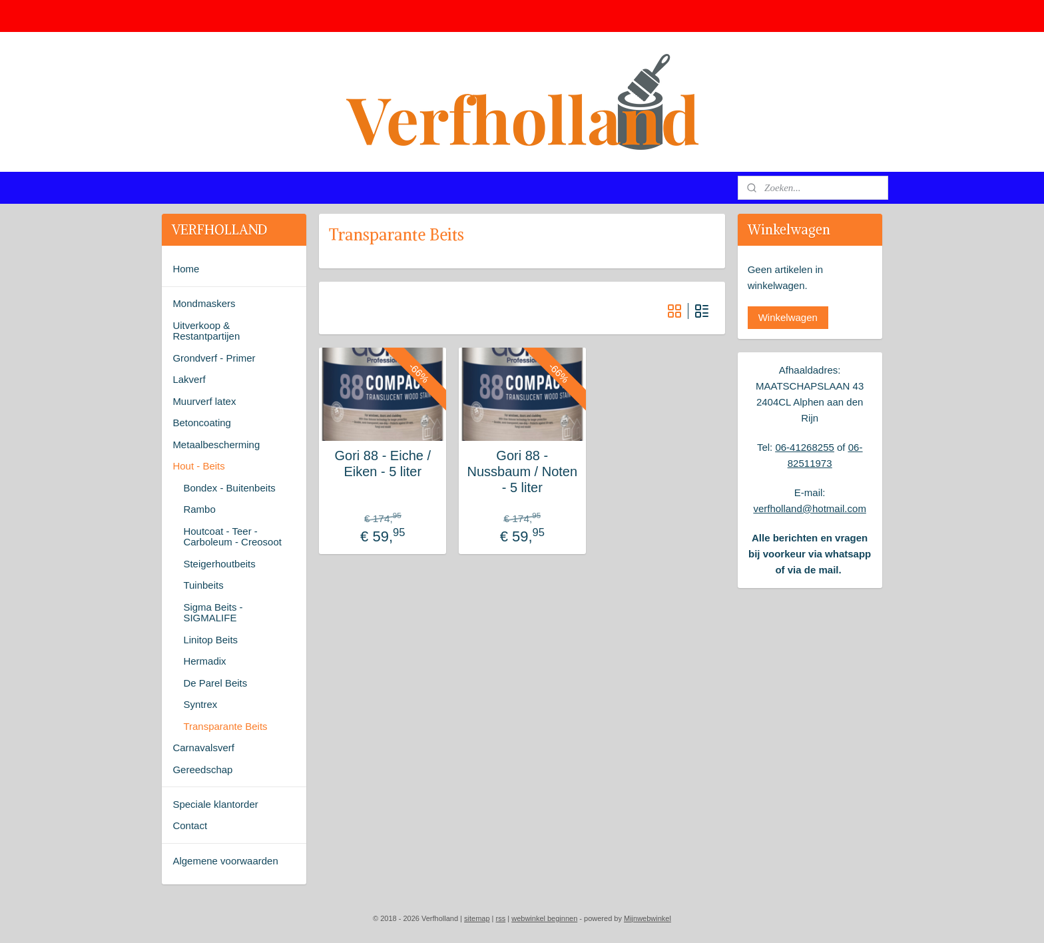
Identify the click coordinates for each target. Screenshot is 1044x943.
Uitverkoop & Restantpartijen (206, 331)
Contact (189, 825)
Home (185, 268)
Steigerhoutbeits (219, 563)
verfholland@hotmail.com (809, 508)
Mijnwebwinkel (647, 918)
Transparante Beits (225, 726)
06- (782, 447)
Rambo (199, 509)
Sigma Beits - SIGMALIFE (212, 612)
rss (501, 918)
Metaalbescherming (216, 444)
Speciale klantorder (215, 804)
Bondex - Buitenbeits (229, 487)
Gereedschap (202, 769)
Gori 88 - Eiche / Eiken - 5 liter (382, 463)
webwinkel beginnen (544, 918)
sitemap (477, 918)
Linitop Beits (210, 639)
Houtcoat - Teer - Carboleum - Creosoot (232, 536)
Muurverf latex (204, 401)
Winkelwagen (788, 317)
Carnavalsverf (203, 747)
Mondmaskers (203, 303)
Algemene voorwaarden (225, 860)
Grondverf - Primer (213, 358)
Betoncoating (201, 422)
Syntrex (200, 704)
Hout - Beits (198, 466)
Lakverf (188, 379)
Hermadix (204, 661)
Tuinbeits (203, 585)
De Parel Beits (215, 683)
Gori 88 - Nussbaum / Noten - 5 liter (522, 471)
